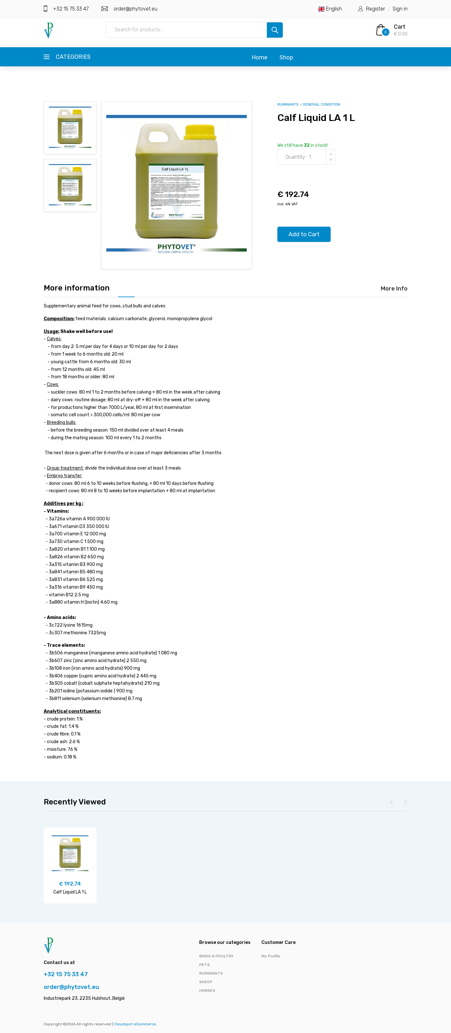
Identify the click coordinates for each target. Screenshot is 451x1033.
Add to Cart (304, 234)
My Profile (270, 956)
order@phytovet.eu (134, 9)
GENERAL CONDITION (321, 104)
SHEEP (205, 982)
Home (259, 57)
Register (375, 9)
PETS (204, 964)
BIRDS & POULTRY (216, 956)
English (330, 9)
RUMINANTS (288, 104)
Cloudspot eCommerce (135, 1024)
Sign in (400, 9)
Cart (399, 26)
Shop (286, 57)
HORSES (207, 990)
